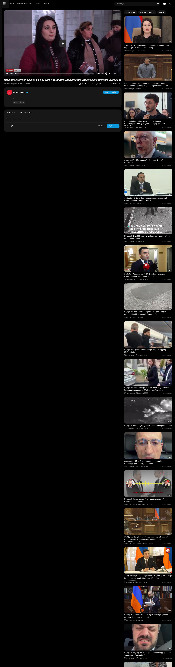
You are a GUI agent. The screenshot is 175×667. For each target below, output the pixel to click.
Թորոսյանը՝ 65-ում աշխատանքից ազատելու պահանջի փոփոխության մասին (152, 409)
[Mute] (119, 62)
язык (15, 81)
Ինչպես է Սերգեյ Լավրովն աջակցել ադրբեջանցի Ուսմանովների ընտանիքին (151, 442)
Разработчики (7, 81)
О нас (5, 78)
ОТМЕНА (110, 116)
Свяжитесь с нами (14, 78)
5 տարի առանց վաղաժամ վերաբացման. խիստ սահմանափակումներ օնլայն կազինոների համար (151, 76)
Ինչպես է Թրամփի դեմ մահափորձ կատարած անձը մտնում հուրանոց (148, 208)
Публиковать (122, 116)
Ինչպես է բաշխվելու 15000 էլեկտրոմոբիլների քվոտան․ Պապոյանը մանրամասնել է (150, 576)
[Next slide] (169, 12)
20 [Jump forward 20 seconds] (115, 61)
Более (78, 3)
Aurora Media (50, 83)
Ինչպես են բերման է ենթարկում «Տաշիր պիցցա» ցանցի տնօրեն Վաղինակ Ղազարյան (150, 276)
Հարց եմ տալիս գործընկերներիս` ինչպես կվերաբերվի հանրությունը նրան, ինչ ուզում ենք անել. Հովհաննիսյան (152, 509)
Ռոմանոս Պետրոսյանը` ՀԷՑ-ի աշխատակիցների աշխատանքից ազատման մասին (148, 242)
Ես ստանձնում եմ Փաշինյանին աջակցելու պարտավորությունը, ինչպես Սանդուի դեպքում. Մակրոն (151, 110)
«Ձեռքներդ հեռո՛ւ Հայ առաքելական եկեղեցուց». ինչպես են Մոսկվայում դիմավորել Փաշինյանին (149, 644)
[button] (170, 3)
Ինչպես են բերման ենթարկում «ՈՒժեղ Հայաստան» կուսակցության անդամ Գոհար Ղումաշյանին (152, 343)
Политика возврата (9, 68)
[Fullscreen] (127, 62)
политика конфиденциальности (14, 76)
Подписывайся (120, 83)
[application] (82, 37)
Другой (70, 3)
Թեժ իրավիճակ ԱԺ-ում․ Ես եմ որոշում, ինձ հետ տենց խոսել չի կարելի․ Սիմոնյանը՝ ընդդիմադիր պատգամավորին (151, 476)
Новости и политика (57, 3)
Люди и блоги (41, 3)
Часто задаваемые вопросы (12, 70)
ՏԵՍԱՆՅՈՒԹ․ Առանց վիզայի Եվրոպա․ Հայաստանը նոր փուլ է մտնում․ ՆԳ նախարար (149, 42)
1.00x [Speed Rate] (111, 62)
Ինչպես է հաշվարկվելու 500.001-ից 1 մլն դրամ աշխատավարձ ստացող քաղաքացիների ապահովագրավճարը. (150, 610)
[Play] (37, 62)
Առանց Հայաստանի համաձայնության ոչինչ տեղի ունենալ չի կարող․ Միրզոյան (152, 542)
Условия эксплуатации (11, 73)
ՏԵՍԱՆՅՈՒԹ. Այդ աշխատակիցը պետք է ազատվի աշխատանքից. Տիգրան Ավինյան (151, 176)
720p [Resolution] (123, 62)
